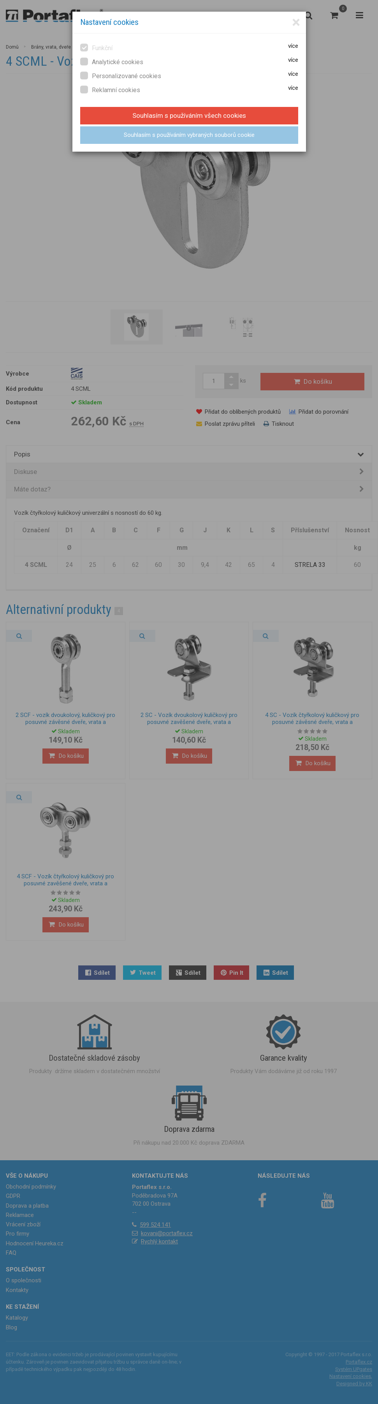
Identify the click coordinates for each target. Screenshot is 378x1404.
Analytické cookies (111, 62)
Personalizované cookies (120, 76)
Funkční (96, 48)
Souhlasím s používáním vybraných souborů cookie (189, 134)
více (293, 45)
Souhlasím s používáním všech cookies (189, 115)
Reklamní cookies (110, 90)
